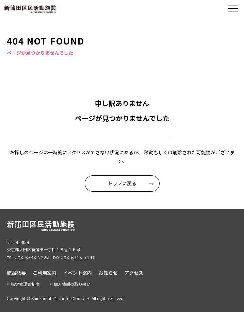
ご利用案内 (44, 272)
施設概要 (16, 272)
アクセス (134, 272)
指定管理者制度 (25, 284)
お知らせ (108, 272)
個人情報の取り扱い (72, 284)
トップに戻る (122, 183)
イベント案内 (77, 272)
